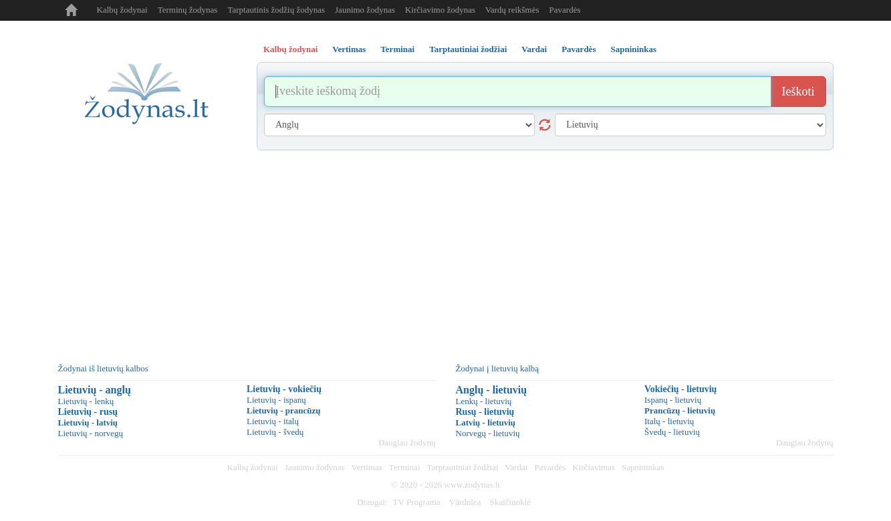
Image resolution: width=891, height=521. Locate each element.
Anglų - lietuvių (491, 389)
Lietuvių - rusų (88, 412)
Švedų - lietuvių (672, 432)
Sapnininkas (643, 467)
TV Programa (416, 502)
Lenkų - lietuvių (484, 401)
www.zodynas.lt (472, 485)
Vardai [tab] (534, 49)
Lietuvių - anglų (94, 389)
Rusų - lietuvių (485, 412)
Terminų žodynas (188, 10)
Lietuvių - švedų (275, 432)
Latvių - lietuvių (486, 422)
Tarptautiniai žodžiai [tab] (468, 49)
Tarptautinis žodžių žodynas (276, 10)
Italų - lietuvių (669, 421)
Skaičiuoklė (510, 502)
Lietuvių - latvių (88, 422)
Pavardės (565, 10)
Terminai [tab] (397, 49)
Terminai (404, 467)
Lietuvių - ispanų (276, 400)
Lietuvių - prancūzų (284, 410)
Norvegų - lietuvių (488, 433)
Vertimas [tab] (349, 49)
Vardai (516, 467)
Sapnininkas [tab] (633, 49)
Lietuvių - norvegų (90, 433)
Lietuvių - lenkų (86, 401)
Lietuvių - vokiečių (284, 389)
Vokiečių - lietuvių (680, 389)
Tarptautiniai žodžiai (463, 467)
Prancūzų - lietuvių (679, 410)
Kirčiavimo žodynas (440, 10)
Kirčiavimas (593, 467)
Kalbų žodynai (122, 10)
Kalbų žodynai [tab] (290, 49)
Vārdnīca (465, 502)
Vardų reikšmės (512, 10)
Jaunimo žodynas (365, 10)
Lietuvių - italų (273, 421)
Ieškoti (798, 91)
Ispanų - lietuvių (672, 400)
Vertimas (367, 467)
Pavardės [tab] (578, 49)
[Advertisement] (446, 250)
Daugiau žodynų (407, 443)
